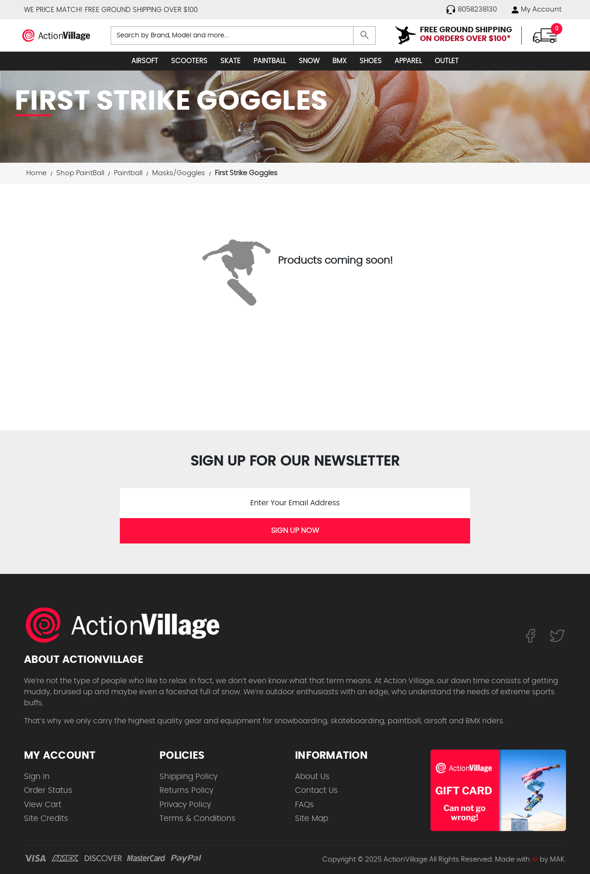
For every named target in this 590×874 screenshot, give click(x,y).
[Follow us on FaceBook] (530, 635)
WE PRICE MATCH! (53, 9)
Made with (516, 859)
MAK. (558, 859)
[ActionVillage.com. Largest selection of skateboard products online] (127, 625)
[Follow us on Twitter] (557, 635)
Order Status (48, 790)
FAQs (304, 805)
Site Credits (46, 818)
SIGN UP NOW (295, 530)
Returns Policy (186, 790)
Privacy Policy (185, 805)
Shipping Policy (188, 776)
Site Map (311, 818)
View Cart (42, 805)
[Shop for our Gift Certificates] (498, 790)
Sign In (37, 776)
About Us (312, 776)
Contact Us (316, 790)
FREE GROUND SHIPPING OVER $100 (141, 9)
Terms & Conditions (197, 818)
